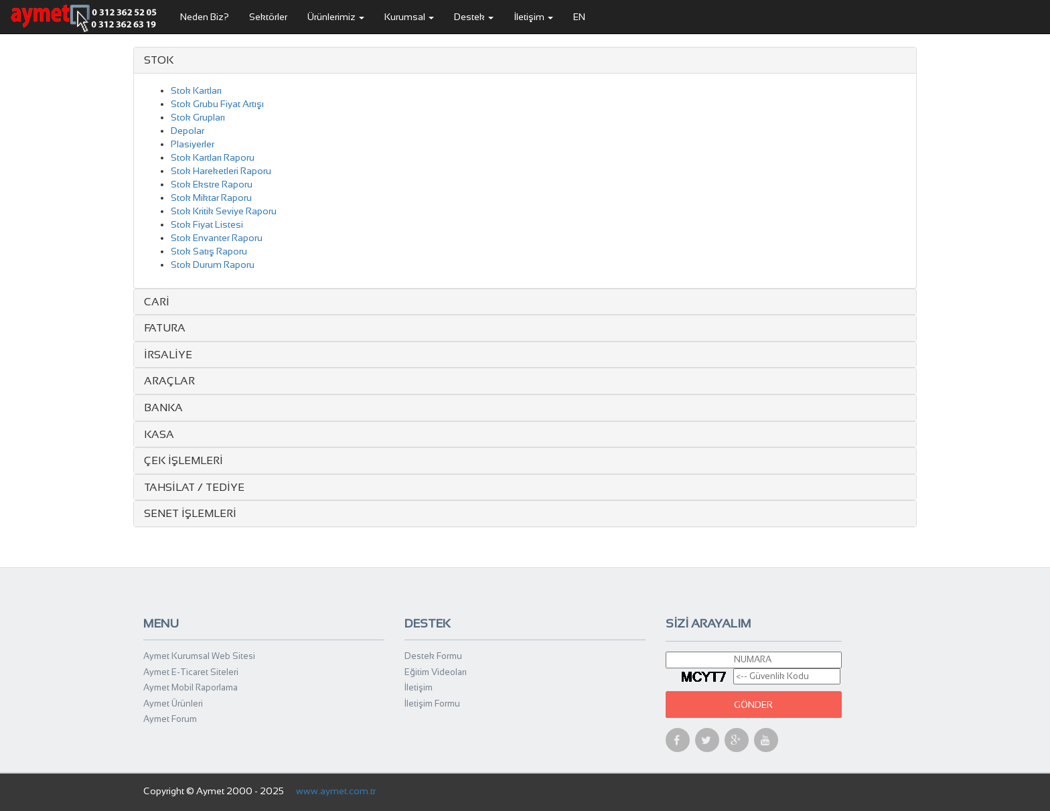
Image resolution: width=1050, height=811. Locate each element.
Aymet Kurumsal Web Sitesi (199, 656)
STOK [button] (158, 60)
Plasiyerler (192, 144)
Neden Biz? (204, 16)
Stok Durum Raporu (212, 264)
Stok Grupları (198, 117)
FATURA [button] (164, 328)
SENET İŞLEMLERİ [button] (190, 513)
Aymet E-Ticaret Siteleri (190, 672)
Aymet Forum (170, 719)
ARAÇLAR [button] (169, 380)
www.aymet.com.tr (336, 791)
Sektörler (268, 16)
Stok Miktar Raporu (211, 197)
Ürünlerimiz (335, 16)
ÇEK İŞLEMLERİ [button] (183, 460)
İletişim (533, 16)
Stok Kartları (196, 90)
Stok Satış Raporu (209, 251)
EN (579, 16)
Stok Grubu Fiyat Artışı (217, 103)
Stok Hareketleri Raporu (221, 170)
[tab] (525, 60)
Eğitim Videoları (435, 672)
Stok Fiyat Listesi (207, 224)
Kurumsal (409, 16)
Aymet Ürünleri (173, 703)
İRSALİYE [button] (168, 354)
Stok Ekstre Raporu (211, 184)
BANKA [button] (163, 407)
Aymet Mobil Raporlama (190, 687)
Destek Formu (433, 656)
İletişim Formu (432, 703)
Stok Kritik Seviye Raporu (224, 211)
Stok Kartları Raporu (212, 157)
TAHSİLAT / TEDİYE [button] (194, 487)
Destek (474, 16)
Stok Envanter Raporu (216, 237)
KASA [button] (159, 434)
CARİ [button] (156, 301)
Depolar (187, 130)
